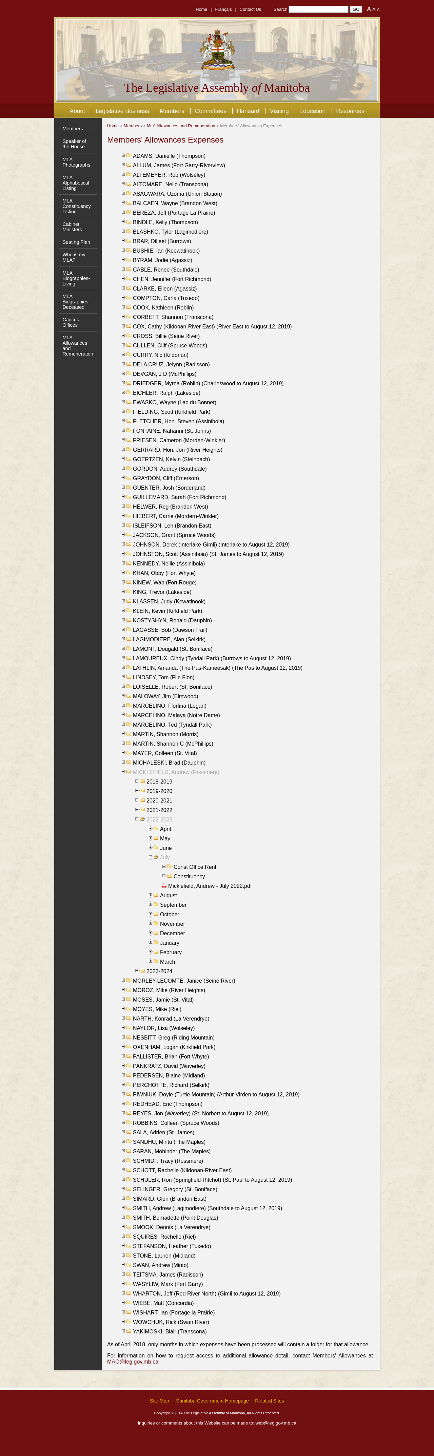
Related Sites (269, 1401)
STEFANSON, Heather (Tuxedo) (172, 1246)
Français (223, 9)
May (165, 838)
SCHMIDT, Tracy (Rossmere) (168, 1161)
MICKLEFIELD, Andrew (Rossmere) (176, 772)
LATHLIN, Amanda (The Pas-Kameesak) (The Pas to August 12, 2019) (217, 668)
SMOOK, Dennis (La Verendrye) (172, 1227)
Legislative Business (122, 111)
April (165, 829)
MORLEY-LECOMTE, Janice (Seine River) (184, 981)
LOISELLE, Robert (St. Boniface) (172, 687)
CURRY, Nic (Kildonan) (161, 355)
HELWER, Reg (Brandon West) (170, 507)
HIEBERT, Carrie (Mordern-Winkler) (176, 516)
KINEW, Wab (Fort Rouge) (165, 582)
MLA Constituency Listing (76, 206)
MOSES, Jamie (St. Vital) (163, 1000)
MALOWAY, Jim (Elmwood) (165, 696)
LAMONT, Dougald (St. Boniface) (173, 649)
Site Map (159, 1401)
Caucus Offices (70, 322)
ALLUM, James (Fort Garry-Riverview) (179, 165)
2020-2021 (159, 801)
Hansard (248, 111)
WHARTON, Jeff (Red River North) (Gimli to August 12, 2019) (207, 1294)
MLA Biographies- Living (76, 278)
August (168, 895)
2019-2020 (159, 791)
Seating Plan (76, 242)
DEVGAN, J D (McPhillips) (165, 374)
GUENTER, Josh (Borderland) (169, 488)
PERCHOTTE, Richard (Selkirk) (171, 1085)
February (171, 952)
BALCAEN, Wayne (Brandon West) (175, 203)
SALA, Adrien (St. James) (163, 1132)
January (169, 943)
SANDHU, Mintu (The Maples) (169, 1142)
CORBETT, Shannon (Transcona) (173, 317)
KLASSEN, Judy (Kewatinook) (169, 601)
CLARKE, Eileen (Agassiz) (165, 289)
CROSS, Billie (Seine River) (166, 336)
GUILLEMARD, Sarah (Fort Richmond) (179, 497)
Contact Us (250, 9)
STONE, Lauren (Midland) (164, 1256)
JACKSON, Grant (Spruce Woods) (174, 535)
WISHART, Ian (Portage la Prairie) (174, 1312)
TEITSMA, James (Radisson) (168, 1275)
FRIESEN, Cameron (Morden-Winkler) (179, 440)
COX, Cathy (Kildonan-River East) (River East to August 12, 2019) (212, 326)
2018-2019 (159, 782)
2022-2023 (159, 819)
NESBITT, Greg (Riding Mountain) (174, 1038)
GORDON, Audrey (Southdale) (170, 469)
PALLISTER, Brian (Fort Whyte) (171, 1056)
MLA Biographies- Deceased (76, 302)
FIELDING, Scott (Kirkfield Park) (172, 412)
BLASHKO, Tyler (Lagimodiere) (170, 232)
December (172, 933)
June (166, 848)
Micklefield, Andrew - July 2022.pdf (210, 886)
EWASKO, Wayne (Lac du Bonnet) (174, 402)
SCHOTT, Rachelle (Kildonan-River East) (182, 1170)
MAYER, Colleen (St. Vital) (165, 753)
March (167, 962)
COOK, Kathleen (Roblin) (163, 308)
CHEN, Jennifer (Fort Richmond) (172, 279)
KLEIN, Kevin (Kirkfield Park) (167, 611)
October (169, 914)
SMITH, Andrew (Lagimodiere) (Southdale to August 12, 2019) (207, 1208)
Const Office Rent (195, 867)
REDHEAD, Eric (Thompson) (167, 1104)
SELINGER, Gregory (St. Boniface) (175, 1189)
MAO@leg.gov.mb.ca (132, 1362)
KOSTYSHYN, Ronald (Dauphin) (172, 620)
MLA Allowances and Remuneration (181, 125)
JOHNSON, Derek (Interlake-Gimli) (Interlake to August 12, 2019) (211, 545)
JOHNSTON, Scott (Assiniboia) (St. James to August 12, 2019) (208, 554)
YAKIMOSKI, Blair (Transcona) (170, 1331)
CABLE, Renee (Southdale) (166, 270)
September (173, 905)
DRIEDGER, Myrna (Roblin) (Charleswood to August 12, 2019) (208, 383)
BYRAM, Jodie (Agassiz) (162, 260)
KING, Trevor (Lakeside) (162, 592)
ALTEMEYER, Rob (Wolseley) (169, 175)
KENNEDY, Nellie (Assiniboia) (169, 563)
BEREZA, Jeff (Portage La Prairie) (174, 213)
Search (281, 9)
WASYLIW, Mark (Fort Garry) (168, 1284)
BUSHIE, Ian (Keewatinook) (166, 251)
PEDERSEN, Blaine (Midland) (169, 1075)
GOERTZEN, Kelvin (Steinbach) (171, 459)
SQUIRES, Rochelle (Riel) (164, 1237)
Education (312, 111)
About (77, 111)
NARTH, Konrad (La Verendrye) (171, 1019)
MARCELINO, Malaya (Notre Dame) (176, 715)
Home (201, 9)
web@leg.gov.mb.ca (276, 1423)
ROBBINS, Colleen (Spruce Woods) (176, 1123)
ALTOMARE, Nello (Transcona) (170, 184)
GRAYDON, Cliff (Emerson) (166, 478)
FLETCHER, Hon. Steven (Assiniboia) (178, 421)
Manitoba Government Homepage (212, 1401)
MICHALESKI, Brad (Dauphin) (169, 763)
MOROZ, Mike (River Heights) (169, 990)
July (165, 857)
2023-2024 (159, 971)
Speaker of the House (74, 143)
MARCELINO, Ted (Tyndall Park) (172, 725)
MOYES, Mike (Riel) (157, 1009)
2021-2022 (159, 810)
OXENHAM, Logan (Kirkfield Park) (174, 1047)
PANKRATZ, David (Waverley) (169, 1066)
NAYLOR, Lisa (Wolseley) (164, 1028)
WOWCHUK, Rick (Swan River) (171, 1322)
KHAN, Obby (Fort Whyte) (164, 573)
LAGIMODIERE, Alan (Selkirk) (169, 639)
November (172, 924)
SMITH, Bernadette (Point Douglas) (175, 1218)
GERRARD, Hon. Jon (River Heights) (177, 450)
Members (172, 111)
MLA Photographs (76, 162)
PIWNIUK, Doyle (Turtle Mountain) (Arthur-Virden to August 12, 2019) (216, 1094)
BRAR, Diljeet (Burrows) (162, 241)
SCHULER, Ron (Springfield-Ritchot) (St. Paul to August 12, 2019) (212, 1180)
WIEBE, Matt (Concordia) (163, 1303)
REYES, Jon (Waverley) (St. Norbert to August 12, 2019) (201, 1113)
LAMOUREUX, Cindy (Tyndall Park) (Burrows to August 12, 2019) (212, 658)
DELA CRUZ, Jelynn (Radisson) (171, 364)
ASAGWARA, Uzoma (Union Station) (177, 194)
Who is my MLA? (73, 257)
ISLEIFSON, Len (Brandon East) (172, 526)
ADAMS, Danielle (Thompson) (169, 156)
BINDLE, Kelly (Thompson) (165, 222)
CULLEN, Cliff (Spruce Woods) (170, 345)
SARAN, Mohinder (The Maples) (172, 1151)
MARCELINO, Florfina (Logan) (169, 706)
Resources (350, 111)
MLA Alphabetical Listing (75, 183)
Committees (210, 111)
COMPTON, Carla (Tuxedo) (166, 298)
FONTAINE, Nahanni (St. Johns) (172, 431)
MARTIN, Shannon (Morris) (166, 734)
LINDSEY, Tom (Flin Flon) (164, 677)
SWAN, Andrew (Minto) (161, 1265)
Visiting (279, 111)
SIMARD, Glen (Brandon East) (169, 1199)
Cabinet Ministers (72, 226)
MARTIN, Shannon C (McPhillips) (173, 744)
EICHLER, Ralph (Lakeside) (166, 393)
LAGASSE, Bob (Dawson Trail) (170, 630)
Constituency (189, 876)
